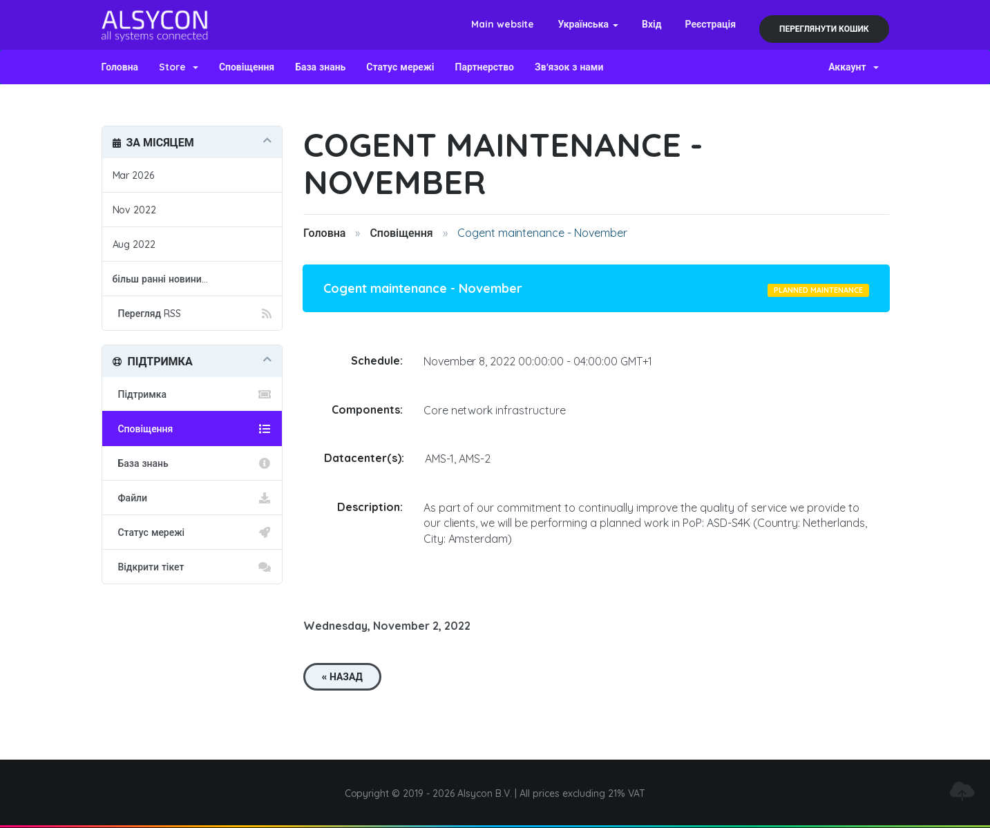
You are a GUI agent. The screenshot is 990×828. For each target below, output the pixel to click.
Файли (192, 498)
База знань (320, 67)
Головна (120, 67)
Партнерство (484, 67)
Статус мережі (400, 67)
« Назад (342, 677)
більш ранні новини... (160, 279)
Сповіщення (246, 67)
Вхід (652, 24)
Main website (503, 24)
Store (178, 67)
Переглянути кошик (824, 28)
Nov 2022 (135, 210)
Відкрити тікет (192, 567)
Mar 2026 (134, 175)
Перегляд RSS (192, 313)
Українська (588, 24)
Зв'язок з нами (569, 67)
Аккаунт (853, 67)
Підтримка (192, 394)
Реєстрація (710, 24)
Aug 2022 (134, 244)
